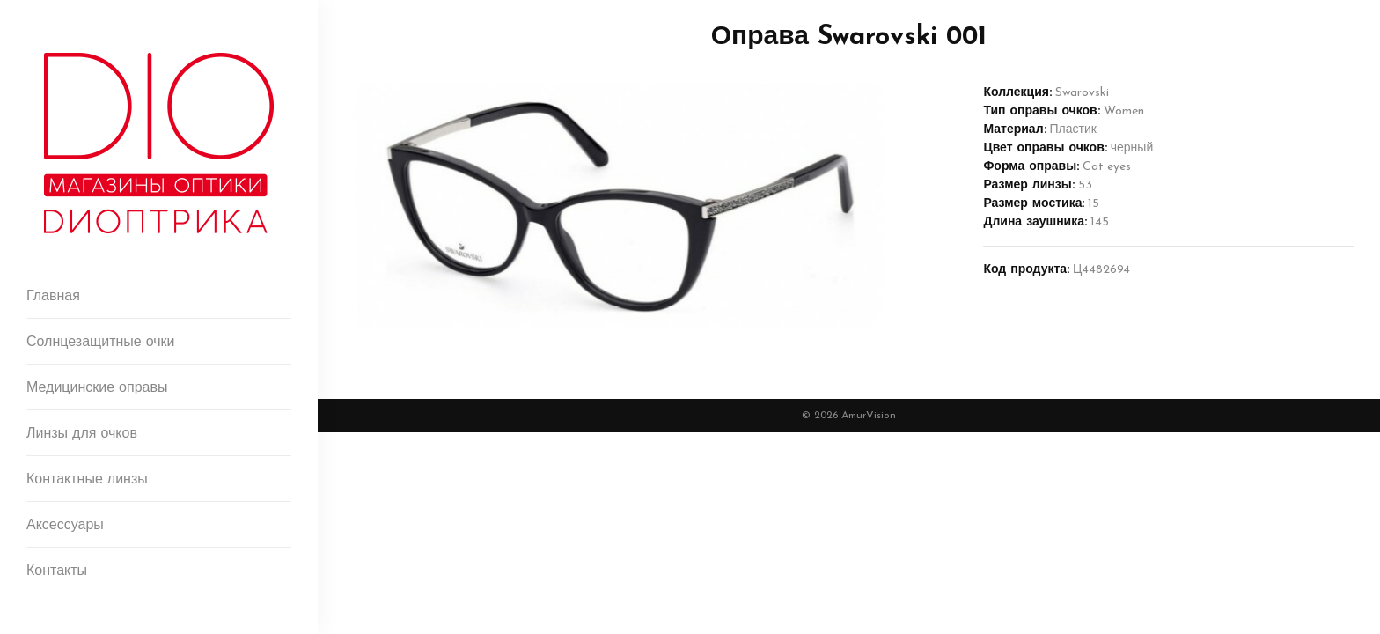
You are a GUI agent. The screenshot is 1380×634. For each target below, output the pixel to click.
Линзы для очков (81, 434)
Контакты (56, 571)
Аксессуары (65, 526)
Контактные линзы (87, 480)
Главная (53, 297)
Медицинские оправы (96, 388)
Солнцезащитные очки (100, 342)
